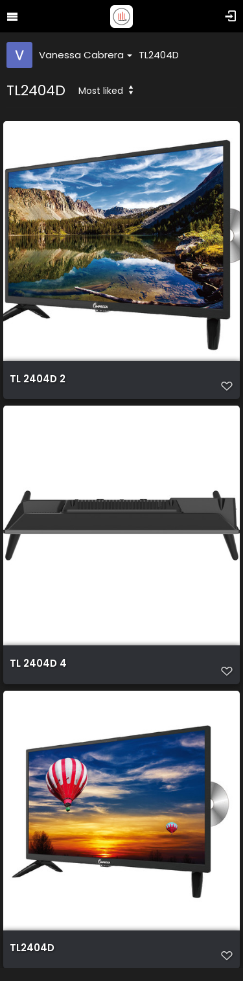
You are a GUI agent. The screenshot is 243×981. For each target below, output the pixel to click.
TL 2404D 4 (38, 663)
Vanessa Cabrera (85, 55)
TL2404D (159, 55)
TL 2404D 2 (37, 379)
